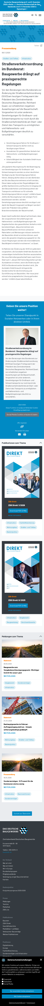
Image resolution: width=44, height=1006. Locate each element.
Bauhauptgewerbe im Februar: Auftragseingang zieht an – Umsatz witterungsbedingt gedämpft (18, 727)
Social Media (7, 984)
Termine (6, 904)
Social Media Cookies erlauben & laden (22, 414)
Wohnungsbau (12, 527)
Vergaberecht (24, 618)
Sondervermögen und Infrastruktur (15, 953)
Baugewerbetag (12, 622)
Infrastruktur (26, 58)
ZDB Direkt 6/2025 (16, 600)
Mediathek (6, 907)
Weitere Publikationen (10, 934)
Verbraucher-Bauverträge (11, 932)
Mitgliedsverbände (9, 874)
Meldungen (6, 901)
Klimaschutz (7, 956)
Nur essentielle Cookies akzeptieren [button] (22, 991)
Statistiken (7, 982)
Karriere (5, 879)
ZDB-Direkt (12, 502)
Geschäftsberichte (9, 926)
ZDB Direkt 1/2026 (16, 505)
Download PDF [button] (18, 511)
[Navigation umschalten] (40, 15)
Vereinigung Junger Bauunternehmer (16, 877)
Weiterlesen (9, 676)
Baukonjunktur (12, 532)
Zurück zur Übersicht (22, 813)
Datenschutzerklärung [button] (17, 1003)
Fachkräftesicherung (27, 523)
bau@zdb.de (7, 852)
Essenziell (6, 979)
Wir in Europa (7, 869)
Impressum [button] (31, 1003)
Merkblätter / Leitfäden (11, 929)
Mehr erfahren (14, 515)
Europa (5, 948)
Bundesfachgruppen (10, 871)
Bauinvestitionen (24, 794)
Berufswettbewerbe (28, 622)
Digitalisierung (8, 945)
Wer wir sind (7, 863)
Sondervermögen (24, 683)
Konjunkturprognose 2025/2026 (14, 890)
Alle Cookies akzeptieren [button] (22, 996)
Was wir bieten (8, 866)
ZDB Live (6, 910)
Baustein (6, 921)
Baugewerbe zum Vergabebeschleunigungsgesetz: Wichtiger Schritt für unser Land (21, 670)
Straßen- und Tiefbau (10, 58)
